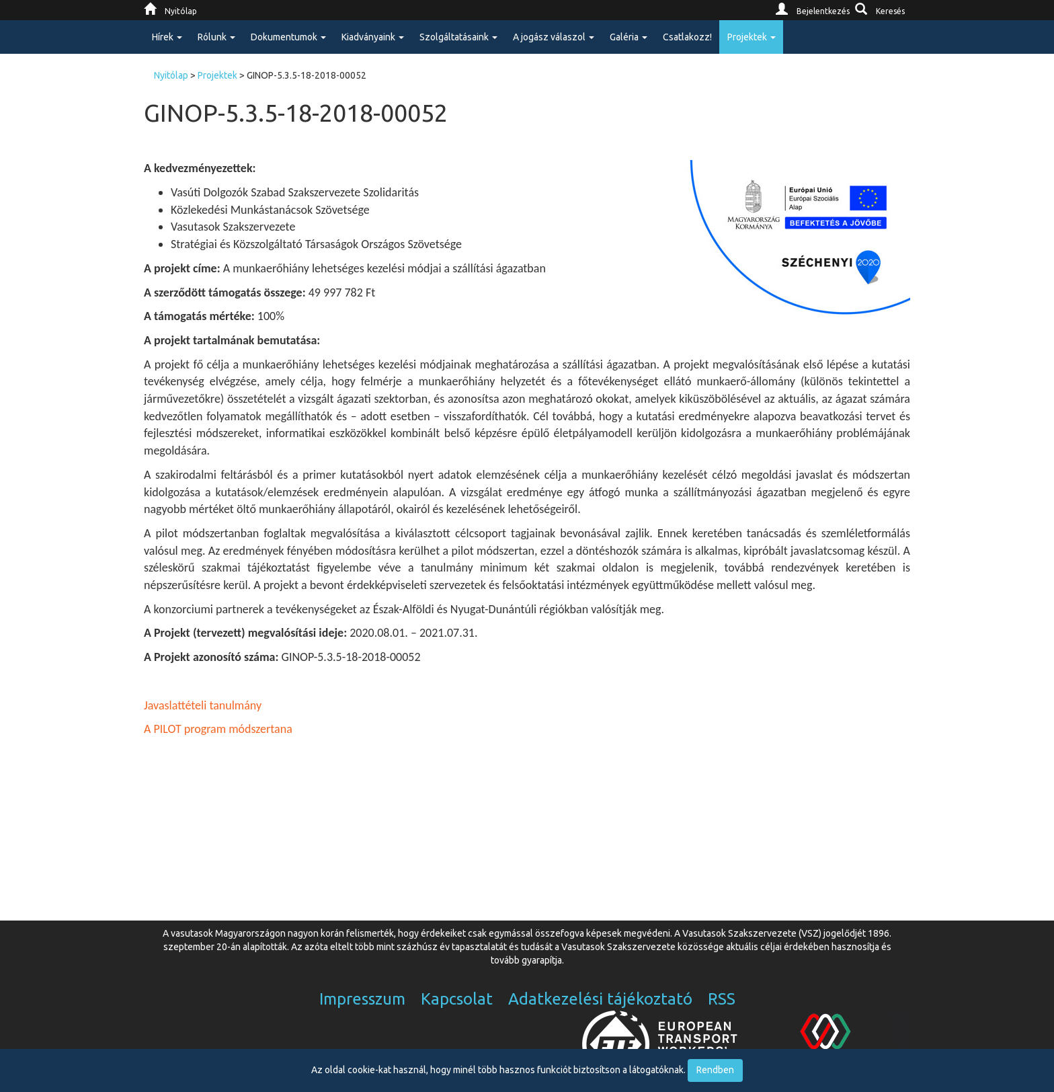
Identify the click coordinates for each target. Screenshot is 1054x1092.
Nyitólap (171, 75)
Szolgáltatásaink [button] (458, 37)
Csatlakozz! (687, 37)
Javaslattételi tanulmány (202, 705)
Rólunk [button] (216, 37)
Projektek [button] (751, 37)
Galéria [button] (628, 37)
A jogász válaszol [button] (553, 37)
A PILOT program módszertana (219, 729)
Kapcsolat (457, 999)
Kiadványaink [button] (372, 37)
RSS (721, 999)
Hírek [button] (167, 37)
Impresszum (362, 999)
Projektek (217, 75)
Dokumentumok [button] (288, 37)
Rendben (715, 1069)
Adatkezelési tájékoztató (600, 999)
